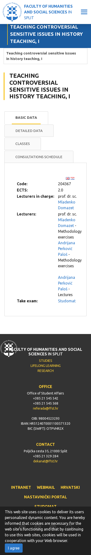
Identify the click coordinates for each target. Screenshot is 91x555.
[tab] (26, 117)
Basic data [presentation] (26, 117)
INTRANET (21, 487)
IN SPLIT (48, 12)
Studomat (67, 301)
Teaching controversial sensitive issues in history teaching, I (41, 56)
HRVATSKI (70, 487)
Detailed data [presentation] (29, 131)
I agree (14, 548)
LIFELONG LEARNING (46, 366)
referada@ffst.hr (45, 408)
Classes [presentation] (22, 144)
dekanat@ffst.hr (45, 461)
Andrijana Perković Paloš (66, 249)
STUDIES (45, 361)
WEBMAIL (46, 487)
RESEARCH (46, 371)
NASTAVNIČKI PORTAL (45, 497)
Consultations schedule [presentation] (38, 157)
